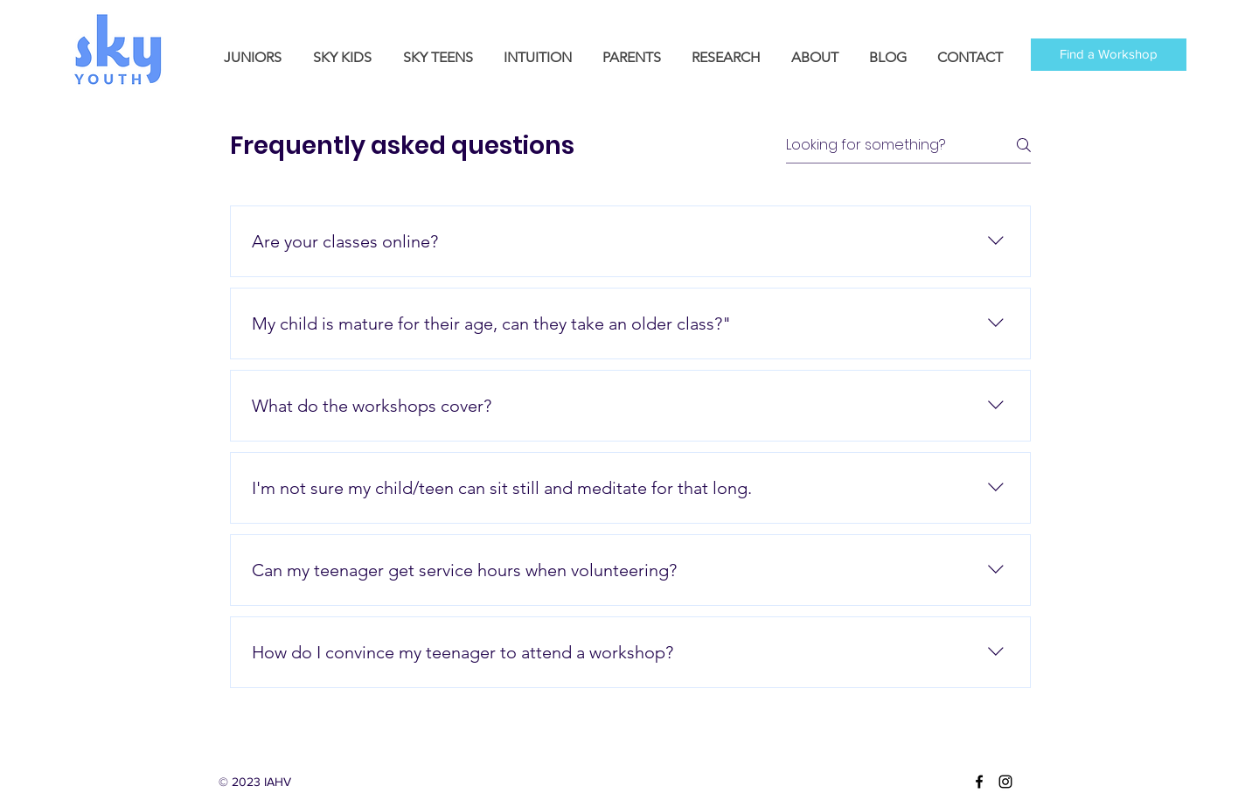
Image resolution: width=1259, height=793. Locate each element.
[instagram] (1005, 781)
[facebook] (979, 781)
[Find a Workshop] (1108, 54)
